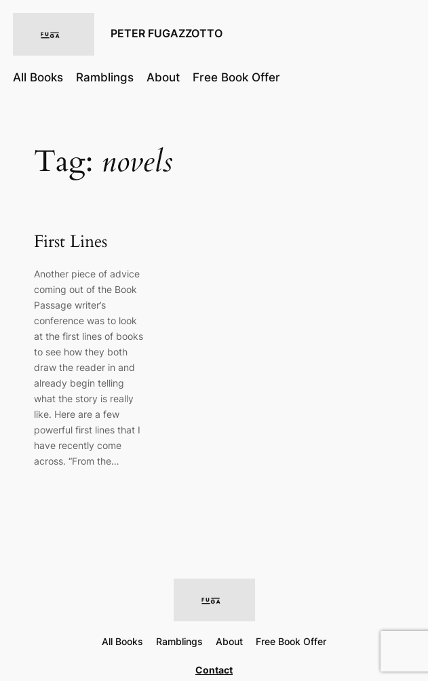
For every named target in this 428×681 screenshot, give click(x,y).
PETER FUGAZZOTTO (166, 33)
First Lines (70, 242)
